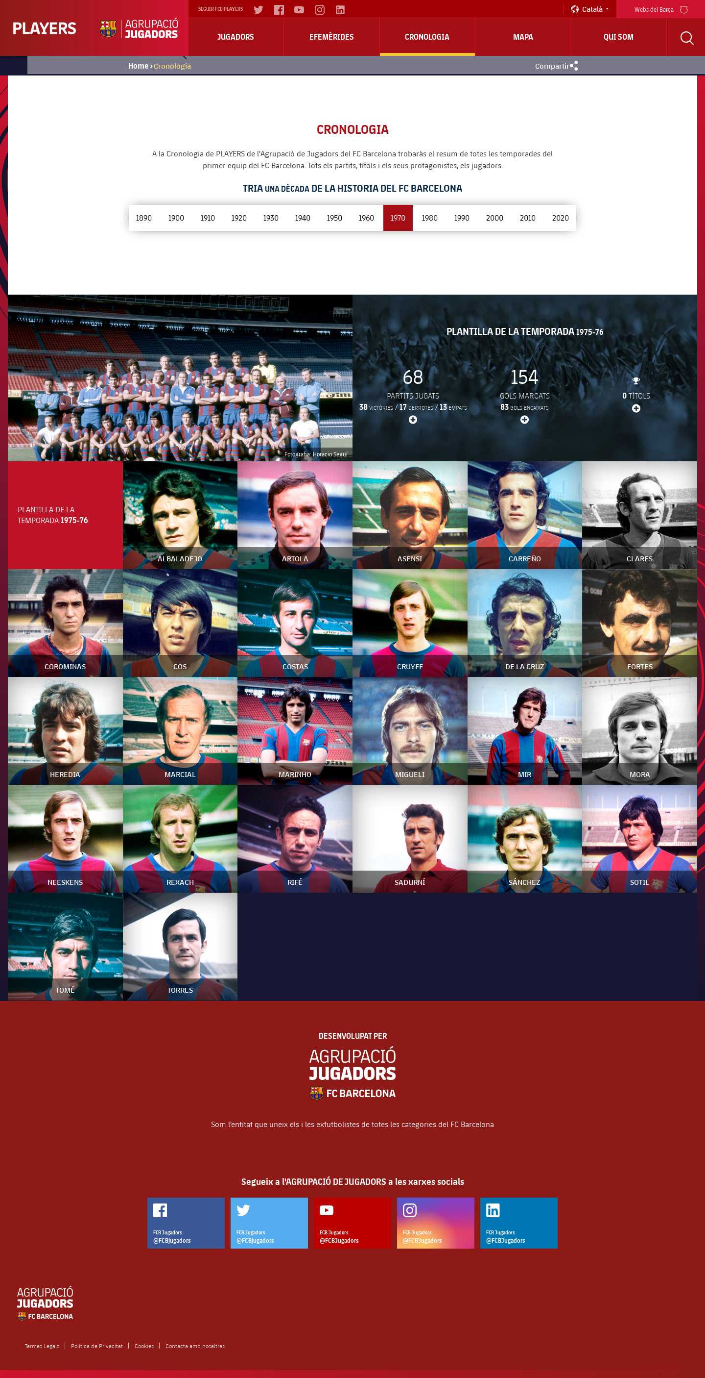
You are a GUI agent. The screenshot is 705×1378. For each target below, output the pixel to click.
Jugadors (235, 37)
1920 (239, 217)
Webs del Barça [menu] (661, 8)
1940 (302, 217)
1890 (144, 217)
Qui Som (619, 37)
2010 (528, 217)
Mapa (523, 37)
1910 (208, 217)
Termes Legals (42, 1345)
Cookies (144, 1345)
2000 (494, 217)
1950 (334, 217)
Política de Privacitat (97, 1345)
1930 (271, 217)
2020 (560, 217)
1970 (398, 217)
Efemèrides (331, 37)
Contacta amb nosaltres (195, 1345)
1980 (430, 217)
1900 (176, 217)
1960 (366, 217)
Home (138, 66)
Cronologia (427, 37)
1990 (462, 217)
